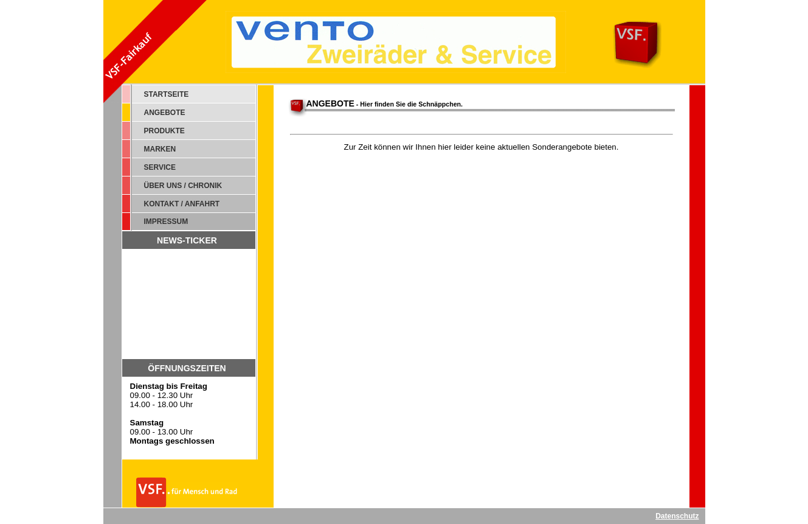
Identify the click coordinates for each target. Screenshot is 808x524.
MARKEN (160, 149)
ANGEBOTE (164, 112)
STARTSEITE (166, 94)
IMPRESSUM (166, 221)
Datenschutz (677, 516)
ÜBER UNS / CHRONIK (183, 185)
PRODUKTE (164, 131)
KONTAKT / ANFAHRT (182, 204)
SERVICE (160, 167)
